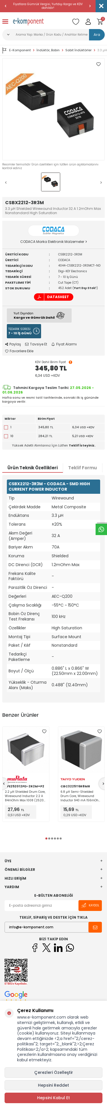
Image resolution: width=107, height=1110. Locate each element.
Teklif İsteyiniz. (82, 445)
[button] (6, 6)
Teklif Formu (82, 468)
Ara (97, 34)
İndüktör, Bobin (48, 50)
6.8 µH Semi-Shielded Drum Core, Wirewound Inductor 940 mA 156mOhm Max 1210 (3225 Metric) (81, 796)
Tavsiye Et (36, 344)
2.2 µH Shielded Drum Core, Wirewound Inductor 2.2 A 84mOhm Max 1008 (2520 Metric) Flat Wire (25, 796)
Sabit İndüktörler (78, 50)
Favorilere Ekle (19, 351)
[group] (53, 109)
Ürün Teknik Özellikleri (32, 468)
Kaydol (90, 905)
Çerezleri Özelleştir (53, 1072)
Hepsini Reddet (53, 1085)
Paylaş (13, 344)
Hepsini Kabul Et (53, 1098)
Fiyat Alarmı (64, 344)
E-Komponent (16, 50)
